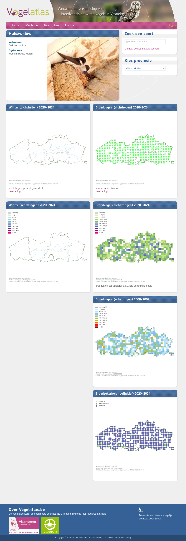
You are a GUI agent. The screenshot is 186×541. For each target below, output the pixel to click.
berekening (15, 191)
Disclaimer (108, 537)
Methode (31, 25)
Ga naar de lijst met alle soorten (142, 48)
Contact (70, 25)
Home (15, 25)
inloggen (172, 25)
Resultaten (51, 25)
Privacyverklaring (123, 537)
